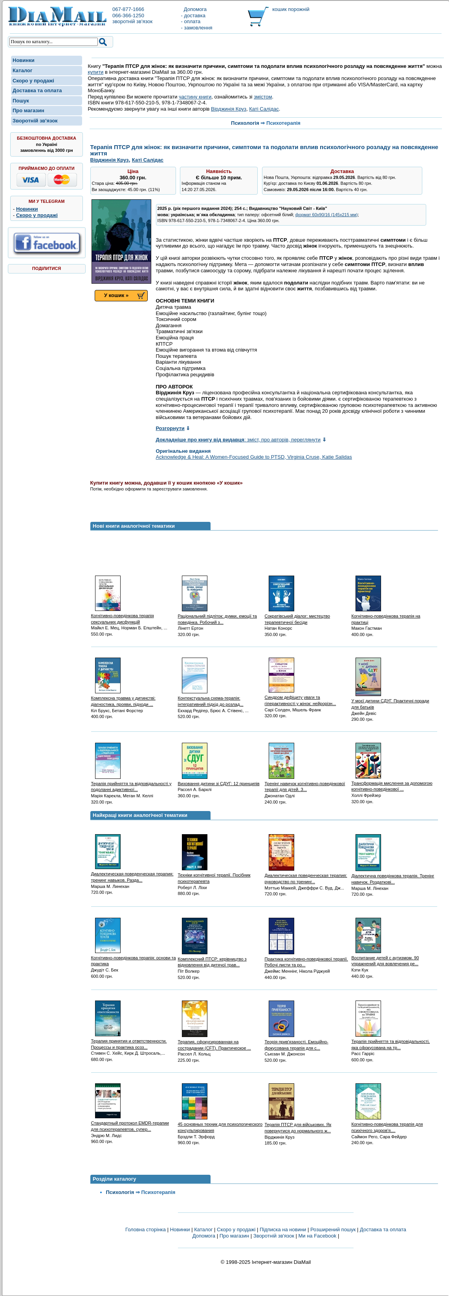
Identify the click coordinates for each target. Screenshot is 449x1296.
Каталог (22, 70)
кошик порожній (291, 9)
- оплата (191, 21)
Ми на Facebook (317, 1236)
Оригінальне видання (183, 451)
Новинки (24, 60)
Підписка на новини (284, 1229)
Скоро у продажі (33, 81)
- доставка (193, 15)
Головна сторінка (145, 1229)
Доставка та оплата (37, 90)
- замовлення (197, 28)
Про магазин (28, 110)
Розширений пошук (333, 1229)
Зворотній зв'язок (35, 121)
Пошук (21, 101)
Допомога (194, 9)
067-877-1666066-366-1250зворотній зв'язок (132, 15)
